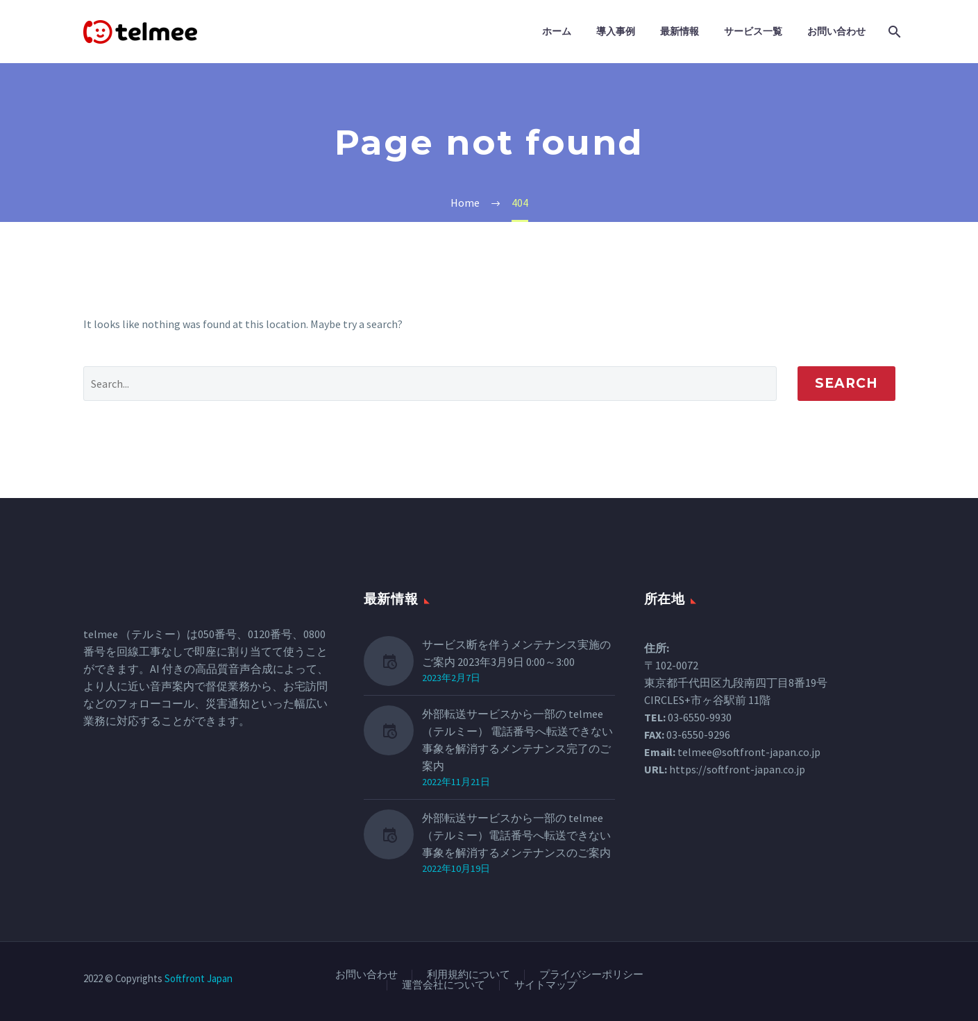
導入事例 (615, 31)
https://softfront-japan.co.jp (737, 769)
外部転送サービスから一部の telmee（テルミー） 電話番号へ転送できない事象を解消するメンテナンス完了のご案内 (517, 740)
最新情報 (679, 31)
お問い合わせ (836, 31)
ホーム (556, 31)
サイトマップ (545, 985)
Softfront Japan (199, 978)
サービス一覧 (753, 31)
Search (846, 383)
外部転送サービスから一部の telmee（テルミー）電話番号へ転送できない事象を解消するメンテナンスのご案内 (516, 835)
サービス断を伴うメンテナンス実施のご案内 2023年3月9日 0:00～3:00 (516, 653)
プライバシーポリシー (591, 975)
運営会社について (443, 985)
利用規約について (468, 975)
